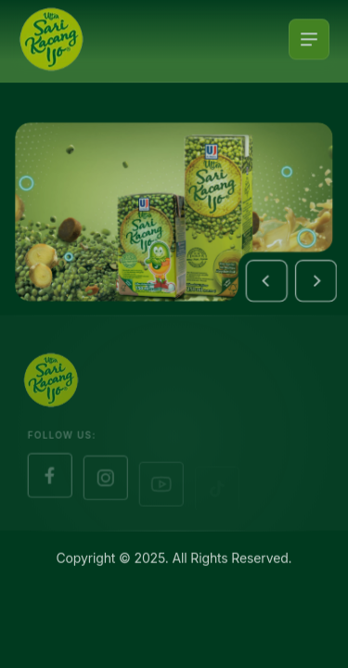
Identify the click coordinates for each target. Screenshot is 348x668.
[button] (269, 282)
